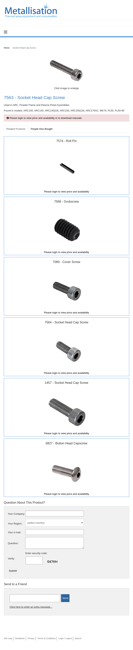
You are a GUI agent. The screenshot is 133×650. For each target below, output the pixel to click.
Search (78, 638)
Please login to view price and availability (66, 191)
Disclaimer (20, 638)
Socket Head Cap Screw (24, 48)
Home (6, 48)
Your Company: (16, 513)
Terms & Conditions (46, 638)
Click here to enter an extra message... (31, 606)
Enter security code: (36, 553)
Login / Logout (65, 638)
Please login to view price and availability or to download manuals (44, 118)
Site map (8, 638)
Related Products (15, 128)
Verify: (11, 558)
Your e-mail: (14, 532)
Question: (13, 543)
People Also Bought (41, 128)
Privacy (31, 638)
